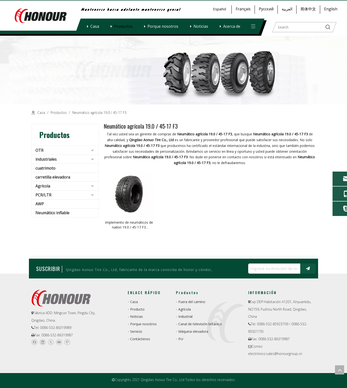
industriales (46, 159)
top (339, 369)
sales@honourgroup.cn (284, 353)
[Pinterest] (67, 342)
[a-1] (173, 70)
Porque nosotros (162, 26)
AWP (39, 204)
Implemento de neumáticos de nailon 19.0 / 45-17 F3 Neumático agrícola (129, 225)
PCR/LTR (43, 195)
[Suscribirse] (308, 268)
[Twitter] (51, 342)
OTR (39, 150)
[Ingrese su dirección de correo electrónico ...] (273, 268)
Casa (94, 26)
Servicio (136, 331)
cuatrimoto (45, 168)
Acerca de (231, 26)
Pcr (180, 339)
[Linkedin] (43, 342)
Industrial (185, 316)
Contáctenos (140, 339)
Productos (123, 26)
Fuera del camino (191, 301)
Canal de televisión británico (200, 324)
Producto (137, 309)
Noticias (201, 26)
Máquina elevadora (193, 331)
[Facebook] (34, 342)
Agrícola (42, 186)
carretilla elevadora (52, 177)
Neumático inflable (52, 212)
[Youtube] (59, 342)
